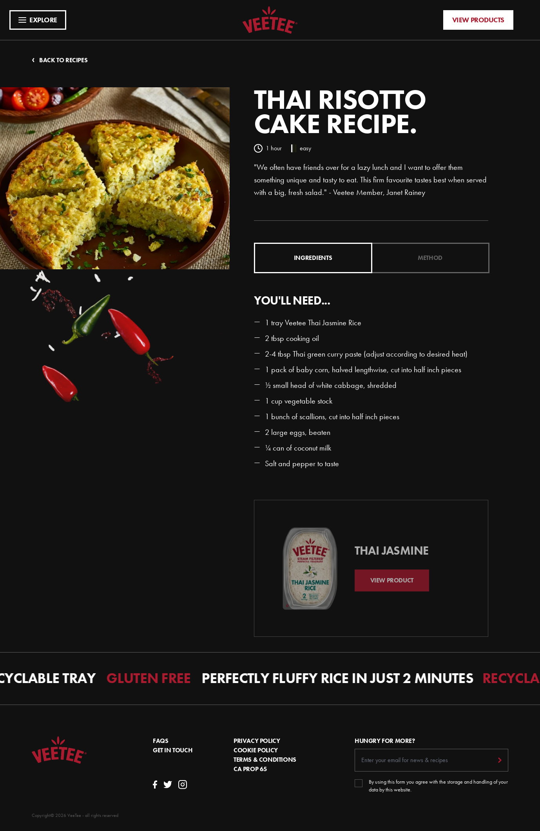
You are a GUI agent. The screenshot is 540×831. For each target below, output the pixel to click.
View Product (391, 588)
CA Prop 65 (250, 769)
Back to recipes (59, 60)
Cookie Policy (256, 750)
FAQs (160, 741)
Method (430, 258)
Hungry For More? (385, 741)
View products (478, 19)
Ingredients (313, 258)
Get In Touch (172, 750)
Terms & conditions (265, 759)
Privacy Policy (257, 741)
